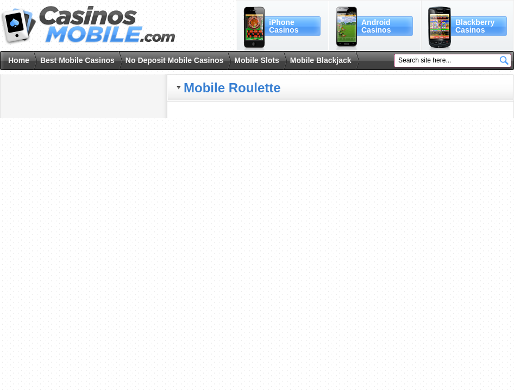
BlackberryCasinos (474, 26)
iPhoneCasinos (283, 26)
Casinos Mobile (87, 25)
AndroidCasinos (376, 26)
